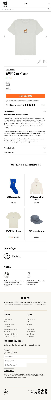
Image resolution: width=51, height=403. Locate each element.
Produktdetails (24, 151)
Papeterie (7, 330)
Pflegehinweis (24, 155)
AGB (28, 330)
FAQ (28, 325)
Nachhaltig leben (9, 327)
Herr (15, 356)
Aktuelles (7, 334)
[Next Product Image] (46, 36)
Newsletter (30, 337)
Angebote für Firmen (10, 337)
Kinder (6, 325)
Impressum (30, 339)
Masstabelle (30, 332)
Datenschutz (31, 334)
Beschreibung (24, 111)
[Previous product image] (4, 36)
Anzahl (7, 88)
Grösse (7, 82)
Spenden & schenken (10, 332)
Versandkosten (31, 322)
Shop (25, 3)
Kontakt (16, 259)
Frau (8, 356)
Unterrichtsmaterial (10, 339)
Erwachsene (10, 70)
